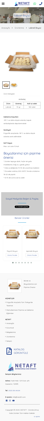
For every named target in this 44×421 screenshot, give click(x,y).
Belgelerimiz (11, 332)
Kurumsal (10, 328)
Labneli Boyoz (35, 28)
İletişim (9, 341)
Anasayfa (5, 28)
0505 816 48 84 (14, 390)
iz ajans (37, 416)
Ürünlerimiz (19, 28)
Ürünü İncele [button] (12, 255)
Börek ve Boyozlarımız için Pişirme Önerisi (30, 284)
